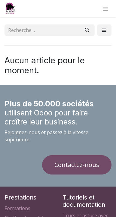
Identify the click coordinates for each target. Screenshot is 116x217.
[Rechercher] (87, 30)
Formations (17, 208)
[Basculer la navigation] (105, 8)
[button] (104, 30)
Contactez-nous (76, 165)
